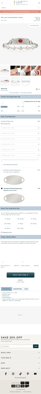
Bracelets (8, 14)
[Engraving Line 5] (20, 150)
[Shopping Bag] (39, 3)
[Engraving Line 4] (20, 144)
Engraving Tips (6, 123)
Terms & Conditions (15, 391)
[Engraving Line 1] (20, 128)
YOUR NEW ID (6, 358)
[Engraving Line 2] (20, 133)
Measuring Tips (7, 232)
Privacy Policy (27, 391)
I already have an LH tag (32, 101)
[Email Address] (17, 346)
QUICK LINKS (6, 352)
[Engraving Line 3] (20, 139)
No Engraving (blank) (11, 164)
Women (3, 14)
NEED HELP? (5, 368)
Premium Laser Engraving (12, 170)
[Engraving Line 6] (20, 155)
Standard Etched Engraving (13, 188)
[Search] (20, 7)
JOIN (35, 346)
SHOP (3, 363)
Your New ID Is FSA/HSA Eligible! (20, 11)
